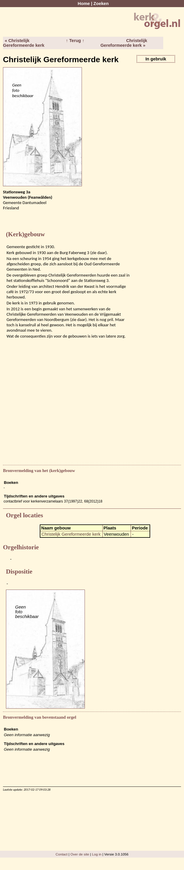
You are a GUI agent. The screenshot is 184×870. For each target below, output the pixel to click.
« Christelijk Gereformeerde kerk (23, 43)
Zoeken (101, 3)
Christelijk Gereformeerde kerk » (123, 43)
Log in (96, 854)
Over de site (79, 854)
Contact (61, 854)
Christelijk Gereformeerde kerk (71, 534)
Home (84, 3)
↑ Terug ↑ (75, 40)
